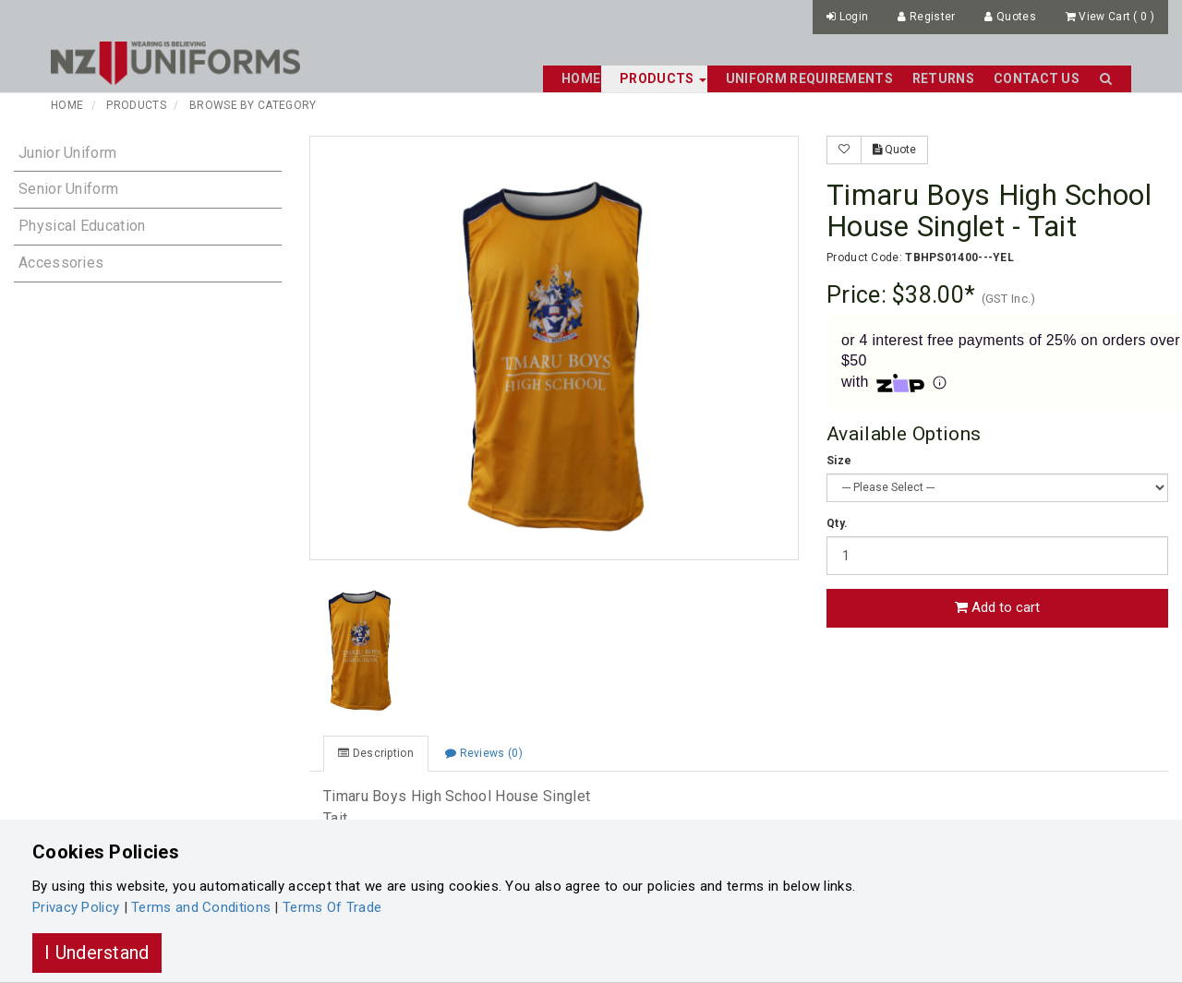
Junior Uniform (67, 153)
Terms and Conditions (201, 907)
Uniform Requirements (809, 78)
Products (135, 105)
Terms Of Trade (332, 907)
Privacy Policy (75, 907)
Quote (894, 149)
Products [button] (663, 78)
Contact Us (1036, 78)
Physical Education (81, 225)
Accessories (60, 262)
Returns (943, 78)
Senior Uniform (68, 189)
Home (580, 78)
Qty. (837, 523)
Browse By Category (252, 105)
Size (838, 460)
